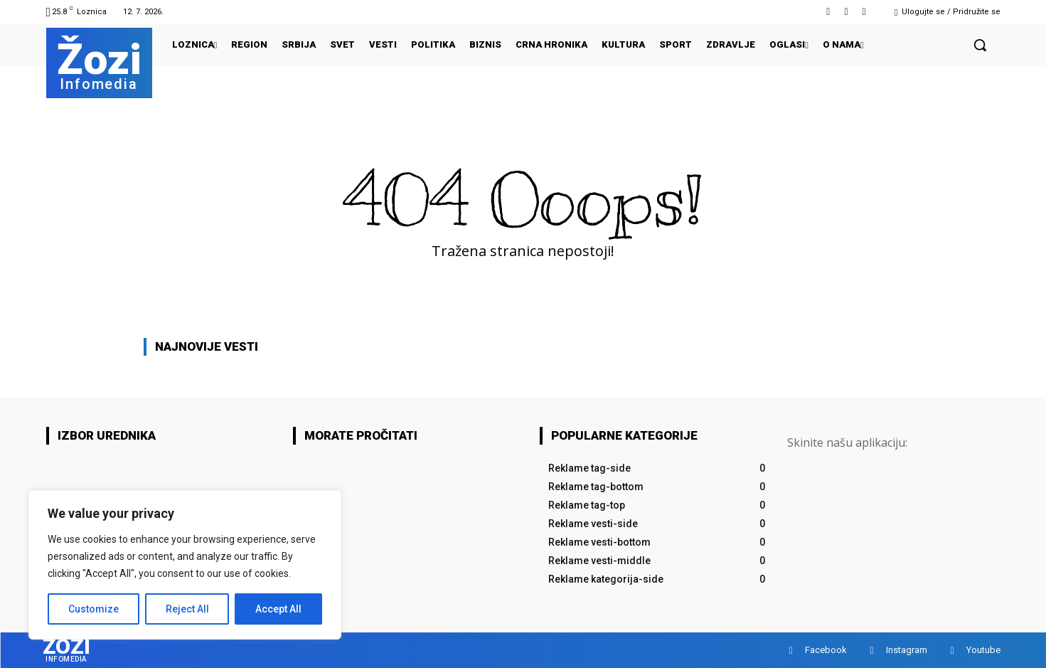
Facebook (826, 650)
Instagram (906, 650)
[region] (184, 565)
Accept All (278, 609)
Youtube (983, 650)
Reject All (187, 609)
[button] (979, 44)
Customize (93, 609)
